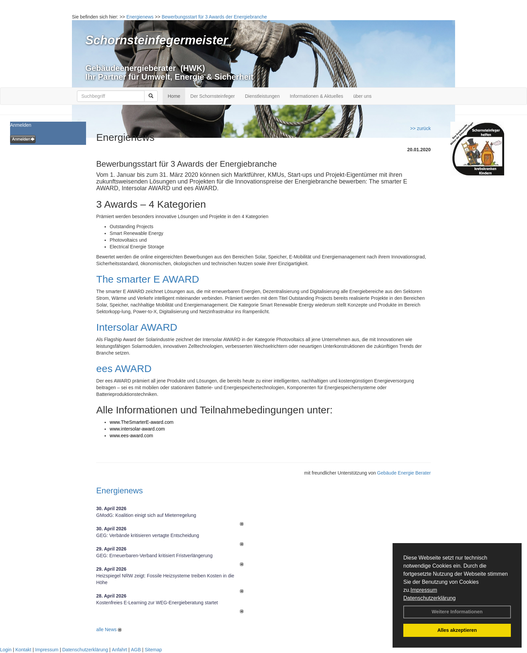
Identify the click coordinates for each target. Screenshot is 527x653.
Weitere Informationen (457, 611)
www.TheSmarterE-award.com (141, 422)
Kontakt (23, 649)
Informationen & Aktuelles (316, 96)
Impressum (423, 590)
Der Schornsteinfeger (212, 96)
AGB (136, 649)
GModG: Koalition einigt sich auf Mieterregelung (146, 515)
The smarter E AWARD (147, 279)
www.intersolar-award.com (138, 429)
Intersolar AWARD (136, 327)
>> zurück (420, 128)
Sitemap (153, 649)
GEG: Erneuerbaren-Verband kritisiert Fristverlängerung (155, 555)
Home (174, 96)
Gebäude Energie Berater (404, 473)
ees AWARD (124, 368)
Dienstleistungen (262, 96)
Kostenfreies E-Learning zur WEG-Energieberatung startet (157, 602)
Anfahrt (119, 649)
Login (5, 649)
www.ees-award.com (131, 435)
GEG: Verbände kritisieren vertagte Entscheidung (147, 535)
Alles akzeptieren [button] (457, 630)
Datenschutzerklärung (429, 598)
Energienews (119, 490)
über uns (362, 96)
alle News (108, 629)
